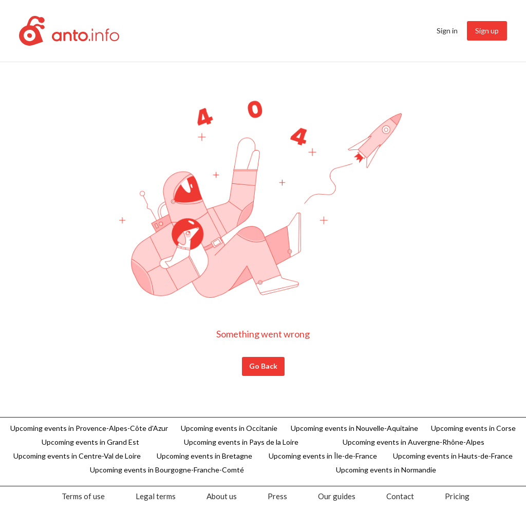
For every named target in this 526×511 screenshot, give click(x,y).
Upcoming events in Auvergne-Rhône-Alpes (413, 442)
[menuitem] (447, 31)
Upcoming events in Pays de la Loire (241, 442)
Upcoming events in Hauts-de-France (453, 455)
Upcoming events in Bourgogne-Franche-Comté (167, 469)
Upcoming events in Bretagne (204, 455)
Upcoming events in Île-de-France (323, 455)
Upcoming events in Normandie (386, 469)
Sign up (487, 30)
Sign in (447, 30)
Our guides (336, 496)
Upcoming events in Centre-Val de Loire (77, 455)
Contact (400, 496)
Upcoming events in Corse (473, 428)
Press (277, 496)
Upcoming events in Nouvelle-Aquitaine (354, 428)
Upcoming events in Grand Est (90, 442)
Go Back (263, 366)
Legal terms (156, 496)
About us (221, 496)
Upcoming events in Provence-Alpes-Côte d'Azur (89, 428)
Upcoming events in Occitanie (229, 428)
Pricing (457, 496)
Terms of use (83, 496)
